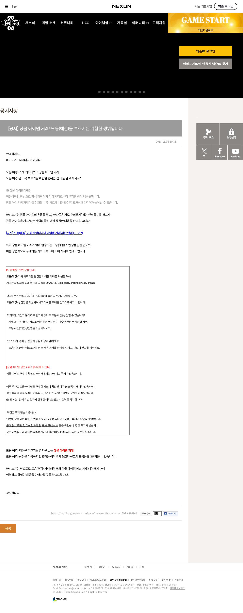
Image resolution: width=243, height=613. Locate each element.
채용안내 (69, 580)
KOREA (88, 567)
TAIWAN (116, 567)
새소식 (30, 23)
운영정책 (153, 580)
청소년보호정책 (138, 580)
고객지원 (158, 23)
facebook (172, 513)
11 (144, 92)
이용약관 (81, 580)
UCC (85, 23)
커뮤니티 (67, 23)
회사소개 (57, 580)
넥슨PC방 (166, 580)
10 (140, 92)
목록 (8, 528)
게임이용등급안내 (98, 580)
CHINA (130, 567)
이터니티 (140, 23)
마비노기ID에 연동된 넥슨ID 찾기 (205, 63)
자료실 (122, 23)
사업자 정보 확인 (177, 588)
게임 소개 (49, 23)
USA (142, 567)
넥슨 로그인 (225, 6)
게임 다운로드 (205, 30)
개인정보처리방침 (118, 580)
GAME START (205, 20)
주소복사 (145, 513)
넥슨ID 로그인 (205, 51)
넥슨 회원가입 (203, 6)
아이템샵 (103, 23)
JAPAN (102, 567)
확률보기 (179, 580)
